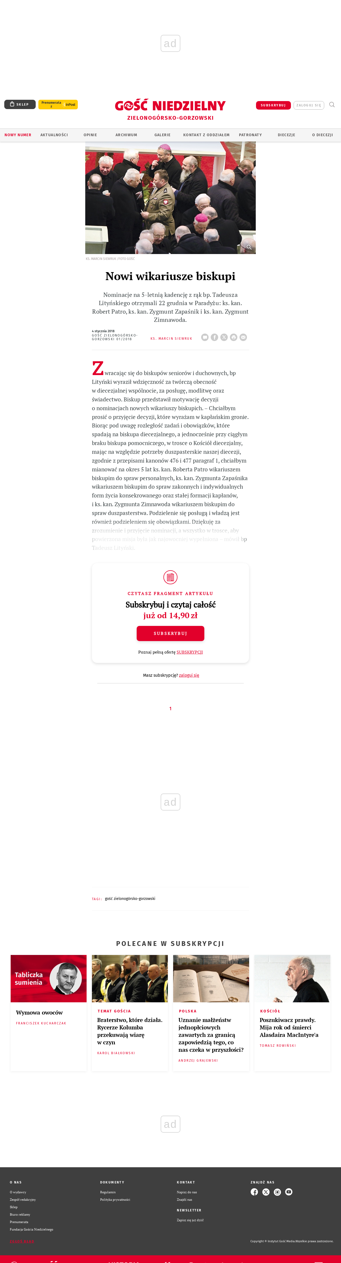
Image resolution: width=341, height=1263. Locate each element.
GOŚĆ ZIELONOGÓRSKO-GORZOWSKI (130, 898)
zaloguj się (309, 105)
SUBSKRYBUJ (273, 105)
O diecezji (322, 135)
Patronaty (250, 135)
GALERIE (163, 135)
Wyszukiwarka (332, 105)
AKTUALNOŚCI (54, 135)
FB (215, 335)
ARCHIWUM (126, 135)
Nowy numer (18, 135)
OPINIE (90, 135)
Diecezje (286, 135)
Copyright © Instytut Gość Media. (272, 1241)
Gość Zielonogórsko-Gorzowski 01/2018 (115, 337)
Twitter (225, 335)
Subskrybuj (170, 633)
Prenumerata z (51, 104)
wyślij (244, 335)
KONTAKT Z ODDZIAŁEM (206, 135)
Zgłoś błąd (22, 1241)
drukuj (234, 335)
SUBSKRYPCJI (190, 652)
